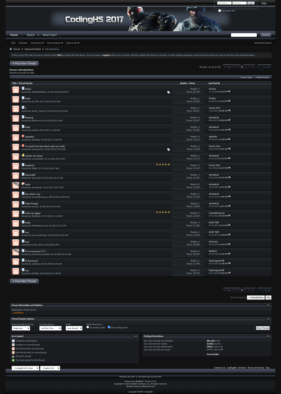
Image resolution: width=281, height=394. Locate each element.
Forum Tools (246, 77)
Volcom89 (30, 174)
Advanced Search (262, 43)
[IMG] (210, 346)
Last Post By (215, 83)
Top (268, 297)
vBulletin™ (140, 381)
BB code (211, 340)
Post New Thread (24, 63)
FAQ (13, 43)
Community (35, 43)
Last (266, 66)
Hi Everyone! (31, 260)
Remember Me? (226, 11)
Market (31, 35)
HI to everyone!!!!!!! (35, 251)
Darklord (29, 165)
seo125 (35, 206)
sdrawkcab (37, 187)
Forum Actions (53, 43)
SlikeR (34, 168)
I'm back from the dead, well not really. (45, 146)
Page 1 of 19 (233, 66)
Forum (14, 35)
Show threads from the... (23, 324)
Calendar (23, 43)
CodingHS (232, 367)
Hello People (31, 203)
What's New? (50, 35)
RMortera (36, 120)
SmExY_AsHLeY (39, 111)
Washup (29, 117)
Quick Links (71, 43)
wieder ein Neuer (34, 155)
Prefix (68, 324)
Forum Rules (213, 354)
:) (26, 108)
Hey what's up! (33, 194)
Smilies (210, 343)
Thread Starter (26, 83)
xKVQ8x (35, 273)
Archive (242, 367)
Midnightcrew (38, 225)
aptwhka (29, 136)
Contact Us (219, 367)
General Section (33, 49)
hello (27, 127)
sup (27, 232)
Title (14, 83)
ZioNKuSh (36, 216)
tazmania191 (38, 149)
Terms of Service (255, 367)
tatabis (35, 130)
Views (192, 83)
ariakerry (36, 263)
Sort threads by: (46, 324)
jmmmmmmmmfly (40, 254)
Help (263, 3)
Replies (183, 83)
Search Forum (263, 77)
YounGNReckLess (40, 197)
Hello (27, 98)
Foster (34, 244)
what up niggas (33, 213)
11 (253, 66)
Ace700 (35, 101)
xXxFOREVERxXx (39, 92)
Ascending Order (95, 327)
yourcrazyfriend (39, 235)
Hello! (28, 88)
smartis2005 (37, 158)
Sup (27, 241)
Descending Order (118, 327)
